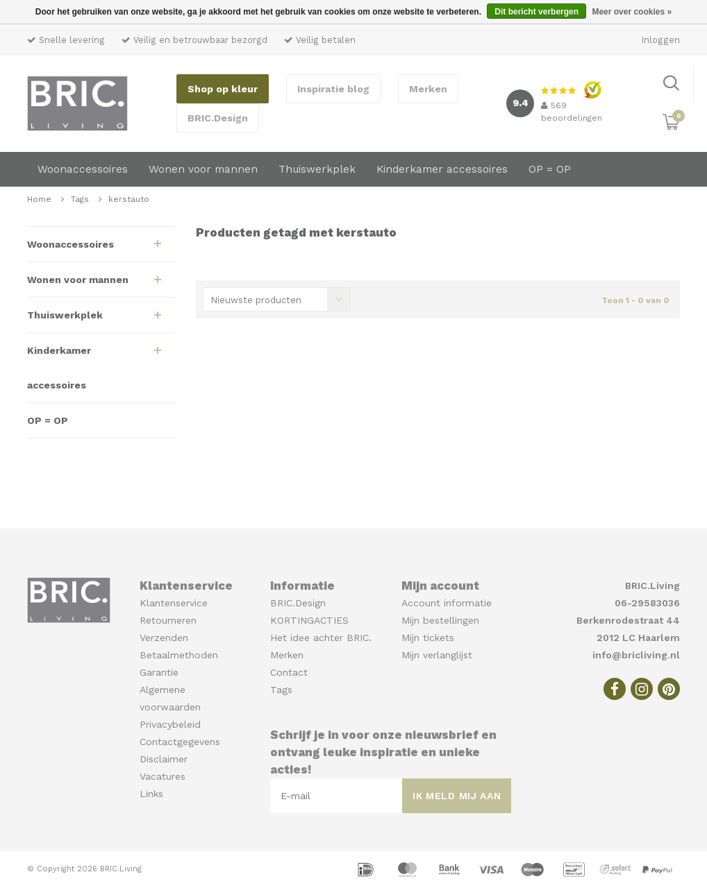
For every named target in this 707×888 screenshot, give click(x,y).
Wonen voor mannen (203, 169)
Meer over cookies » (632, 12)
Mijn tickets (427, 637)
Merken (428, 88)
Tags (80, 199)
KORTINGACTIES (309, 620)
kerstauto (128, 199)
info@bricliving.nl (636, 654)
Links (151, 793)
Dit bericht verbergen (536, 12)
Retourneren (168, 620)
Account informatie (446, 602)
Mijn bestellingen (440, 620)
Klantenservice (174, 602)
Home (39, 199)
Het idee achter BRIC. (321, 637)
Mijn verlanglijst (436, 654)
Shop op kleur (223, 88)
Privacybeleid (170, 724)
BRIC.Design (218, 117)
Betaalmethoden (179, 654)
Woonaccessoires (83, 169)
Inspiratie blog (333, 88)
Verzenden (164, 637)
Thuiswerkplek (317, 169)
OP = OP (550, 169)
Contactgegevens (180, 741)
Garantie (159, 672)
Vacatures (162, 776)
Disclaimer (164, 759)
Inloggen (661, 40)
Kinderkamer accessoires (442, 169)
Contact (289, 672)
